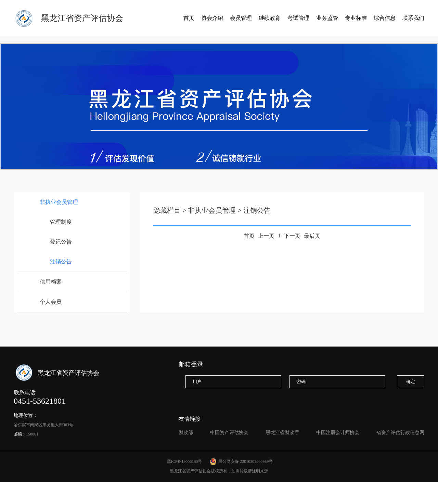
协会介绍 (212, 18)
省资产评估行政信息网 (400, 432)
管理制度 (61, 222)
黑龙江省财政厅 (282, 432)
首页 (188, 18)
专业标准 (356, 18)
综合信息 (385, 18)
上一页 (266, 236)
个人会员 (51, 302)
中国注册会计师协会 (337, 432)
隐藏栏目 (167, 210)
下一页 (292, 236)
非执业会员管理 (59, 202)
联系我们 (413, 18)
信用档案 (51, 282)
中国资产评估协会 (229, 432)
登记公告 (61, 242)
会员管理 (241, 18)
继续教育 (270, 18)
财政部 (186, 432)
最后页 (312, 236)
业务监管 (327, 18)
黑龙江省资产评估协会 (82, 18)
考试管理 (298, 18)
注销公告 (61, 261)
